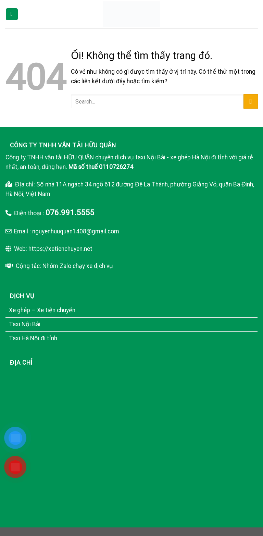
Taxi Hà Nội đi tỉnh (33, 338)
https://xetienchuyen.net (60, 248)
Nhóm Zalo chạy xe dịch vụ (77, 266)
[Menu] (12, 14)
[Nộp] (250, 101)
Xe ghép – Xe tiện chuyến (42, 310)
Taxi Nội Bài (24, 324)
